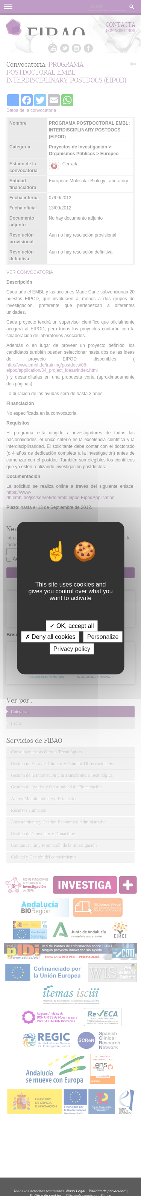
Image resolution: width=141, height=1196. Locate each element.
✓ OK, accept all (72, 626)
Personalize (103, 637)
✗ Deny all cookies (50, 637)
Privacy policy (71, 649)
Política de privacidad (106, 1190)
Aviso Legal (75, 1190)
